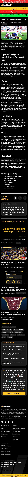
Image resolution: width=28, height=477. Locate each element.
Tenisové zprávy (16, 434)
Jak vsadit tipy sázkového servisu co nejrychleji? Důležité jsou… (11, 354)
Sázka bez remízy (9, 188)
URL (25, 198)
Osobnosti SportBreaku (18, 329)
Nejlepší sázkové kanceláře (18, 428)
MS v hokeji (13, 334)
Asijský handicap (9, 182)
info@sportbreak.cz (6, 451)
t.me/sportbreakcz (6, 454)
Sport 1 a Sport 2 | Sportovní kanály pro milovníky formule (12, 362)
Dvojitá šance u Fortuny (10, 180)
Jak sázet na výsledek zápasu (11, 178)
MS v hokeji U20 (5, 334)
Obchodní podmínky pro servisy (9, 464)
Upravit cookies (5, 466)
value (6, 42)
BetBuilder (7, 184)
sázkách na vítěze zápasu (18, 42)
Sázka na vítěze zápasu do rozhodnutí (13, 176)
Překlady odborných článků (7, 332)
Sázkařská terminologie (6, 329)
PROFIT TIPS (19, 100)
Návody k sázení (12, 327)
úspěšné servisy (10, 46)
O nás (2, 428)
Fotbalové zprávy (16, 431)
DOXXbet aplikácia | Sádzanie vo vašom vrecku (14, 358)
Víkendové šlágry (18, 332)
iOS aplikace (18, 11)
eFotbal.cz (14, 436)
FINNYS (3, 74)
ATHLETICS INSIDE (6, 14)
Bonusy (3, 337)
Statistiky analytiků (5, 431)
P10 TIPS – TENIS (15, 140)
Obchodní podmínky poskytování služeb (11, 462)
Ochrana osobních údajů (7, 460)
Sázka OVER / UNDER (10, 186)
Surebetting (10, 337)
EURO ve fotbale (21, 334)
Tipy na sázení (15, 439)
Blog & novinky (4, 434)
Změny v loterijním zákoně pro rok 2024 (12, 349)
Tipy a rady (4, 327)
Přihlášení (3, 436)
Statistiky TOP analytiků (14, 393)
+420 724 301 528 (5, 448)
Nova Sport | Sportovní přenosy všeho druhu (13, 346)
